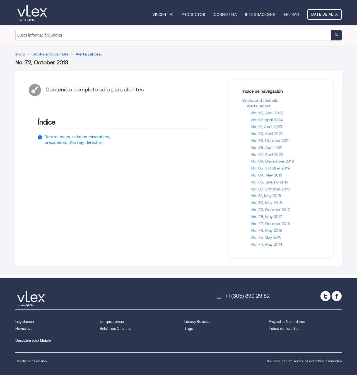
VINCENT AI (163, 14)
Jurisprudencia (112, 322)
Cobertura (225, 14)
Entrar (291, 14)
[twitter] (325, 296)
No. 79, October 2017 (270, 209)
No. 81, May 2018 (266, 195)
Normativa (24, 328)
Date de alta (324, 14)
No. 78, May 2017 (266, 216)
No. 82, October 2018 (270, 189)
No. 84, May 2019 (267, 175)
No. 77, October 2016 (270, 223)
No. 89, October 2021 (270, 140)
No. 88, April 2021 (266, 147)
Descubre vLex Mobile (33, 340)
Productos (193, 14)
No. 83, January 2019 (269, 182)
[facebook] (337, 296)
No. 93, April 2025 (267, 113)
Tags (188, 328)
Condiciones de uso (31, 361)
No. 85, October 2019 (270, 168)
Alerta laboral (259, 106)
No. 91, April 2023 (266, 126)
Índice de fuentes (284, 328)
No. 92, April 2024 (267, 120)
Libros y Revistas (197, 322)
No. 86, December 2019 (272, 161)
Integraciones (260, 14)
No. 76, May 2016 (266, 230)
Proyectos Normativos (287, 322)
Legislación (24, 322)
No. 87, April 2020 (267, 154)
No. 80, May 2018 (266, 202)
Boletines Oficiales (115, 328)
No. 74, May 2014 (267, 244)
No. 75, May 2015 (266, 237)
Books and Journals (260, 100)
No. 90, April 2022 (267, 133)
